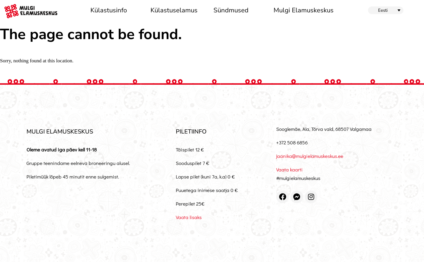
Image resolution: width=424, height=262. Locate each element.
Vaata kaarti (289, 169)
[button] (385, 10)
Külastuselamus (174, 10)
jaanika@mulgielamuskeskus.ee (309, 156)
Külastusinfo (108, 10)
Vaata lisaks (189, 217)
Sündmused (231, 10)
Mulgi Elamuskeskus (304, 10)
